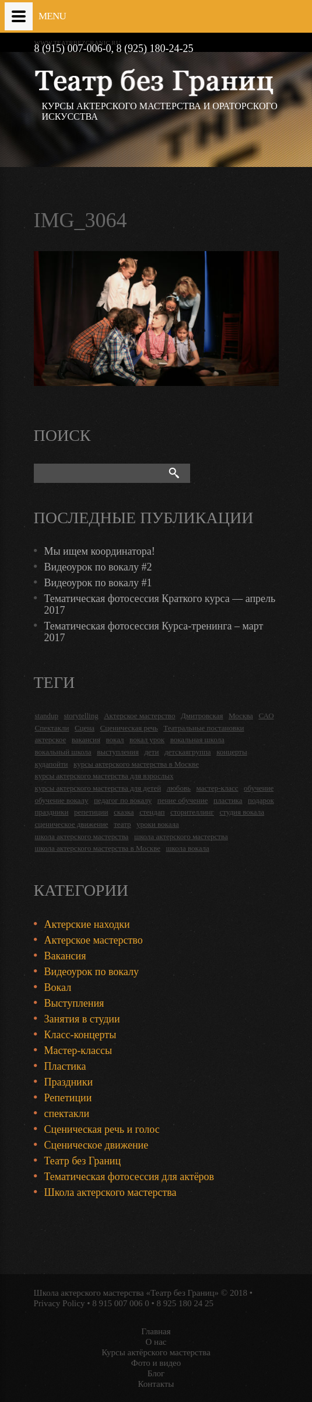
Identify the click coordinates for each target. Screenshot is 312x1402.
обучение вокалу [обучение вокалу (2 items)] (62, 800)
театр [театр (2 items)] (122, 824)
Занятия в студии (82, 1019)
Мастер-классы (78, 1050)
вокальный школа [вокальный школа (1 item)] (63, 751)
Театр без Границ (82, 1161)
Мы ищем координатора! (99, 551)
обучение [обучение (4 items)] (259, 788)
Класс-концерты (80, 1035)
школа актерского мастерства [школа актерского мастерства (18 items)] (82, 836)
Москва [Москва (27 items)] (241, 715)
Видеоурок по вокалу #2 (98, 567)
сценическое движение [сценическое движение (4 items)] (71, 824)
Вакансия (65, 956)
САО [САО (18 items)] (266, 715)
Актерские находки (87, 924)
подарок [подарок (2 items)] (261, 800)
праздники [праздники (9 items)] (52, 812)
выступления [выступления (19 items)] (118, 751)
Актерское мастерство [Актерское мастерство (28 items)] (139, 715)
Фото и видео (156, 1363)
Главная (155, 1331)
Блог (156, 1373)
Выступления (74, 1003)
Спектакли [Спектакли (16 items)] (52, 727)
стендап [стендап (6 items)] (151, 812)
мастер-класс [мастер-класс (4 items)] (218, 788)
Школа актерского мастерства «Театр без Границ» (126, 1292)
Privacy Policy (59, 1303)
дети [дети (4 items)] (151, 751)
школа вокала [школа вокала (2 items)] (187, 848)
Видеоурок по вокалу (91, 971)
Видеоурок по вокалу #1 (98, 583)
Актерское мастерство (93, 940)
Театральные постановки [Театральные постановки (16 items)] (203, 727)
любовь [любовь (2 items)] (179, 788)
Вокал (58, 987)
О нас (156, 1342)
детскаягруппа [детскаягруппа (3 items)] (187, 751)
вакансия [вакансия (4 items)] (86, 739)
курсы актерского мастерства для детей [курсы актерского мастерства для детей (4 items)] (98, 788)
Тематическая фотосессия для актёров (129, 1176)
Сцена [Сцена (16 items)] (84, 727)
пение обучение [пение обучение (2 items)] (182, 800)
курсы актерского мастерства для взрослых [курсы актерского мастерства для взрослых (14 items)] (104, 775)
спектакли (67, 1113)
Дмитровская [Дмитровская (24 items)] (202, 715)
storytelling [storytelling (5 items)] (81, 715)
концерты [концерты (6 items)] (231, 751)
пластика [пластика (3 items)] (228, 800)
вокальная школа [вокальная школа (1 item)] (197, 739)
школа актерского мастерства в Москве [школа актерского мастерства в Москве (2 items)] (97, 848)
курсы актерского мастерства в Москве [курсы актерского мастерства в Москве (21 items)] (136, 764)
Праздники (68, 1082)
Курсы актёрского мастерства (156, 1352)
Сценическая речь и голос (102, 1129)
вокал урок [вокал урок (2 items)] (146, 739)
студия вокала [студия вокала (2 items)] (241, 812)
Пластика (65, 1066)
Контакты (156, 1384)
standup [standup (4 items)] (46, 715)
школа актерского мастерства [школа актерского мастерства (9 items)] (181, 836)
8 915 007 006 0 (120, 1303)
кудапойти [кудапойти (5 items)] (51, 764)
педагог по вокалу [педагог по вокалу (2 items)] (123, 800)
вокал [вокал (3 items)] (115, 739)
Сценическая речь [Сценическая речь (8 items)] (129, 727)
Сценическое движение (96, 1145)
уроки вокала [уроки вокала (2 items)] (157, 824)
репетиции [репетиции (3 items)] (91, 812)
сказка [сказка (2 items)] (124, 812)
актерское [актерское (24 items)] (50, 739)
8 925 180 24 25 (184, 1303)
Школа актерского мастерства (110, 1192)
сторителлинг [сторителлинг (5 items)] (192, 812)
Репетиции (68, 1098)
